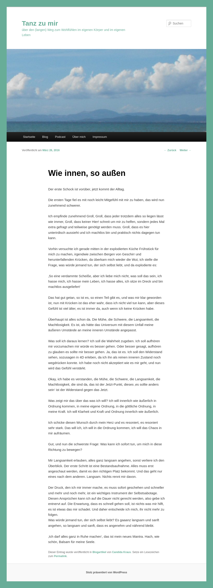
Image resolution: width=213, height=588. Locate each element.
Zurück (170, 150)
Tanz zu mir (40, 23)
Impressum (100, 136)
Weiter (185, 150)
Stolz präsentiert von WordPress (106, 572)
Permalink (60, 556)
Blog (45, 136)
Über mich (79, 136)
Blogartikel (99, 552)
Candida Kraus (121, 552)
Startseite (29, 136)
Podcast (60, 136)
